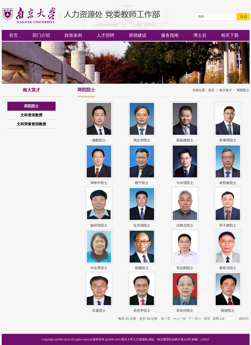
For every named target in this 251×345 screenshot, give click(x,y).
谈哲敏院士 (227, 183)
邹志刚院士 (184, 268)
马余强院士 (184, 183)
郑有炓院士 (184, 310)
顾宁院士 (142, 183)
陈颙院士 (142, 268)
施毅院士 (99, 140)
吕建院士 (99, 310)
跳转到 (244, 318)
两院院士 (243, 90)
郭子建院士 (227, 225)
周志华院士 (141, 140)
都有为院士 (227, 268)
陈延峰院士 (184, 140)
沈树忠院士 (184, 225)
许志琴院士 (98, 268)
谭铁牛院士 (98, 183)
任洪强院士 (141, 225)
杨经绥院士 (98, 225)
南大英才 (225, 90)
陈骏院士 (228, 310)
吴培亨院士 (141, 310)
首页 (211, 90)
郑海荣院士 (227, 140)
